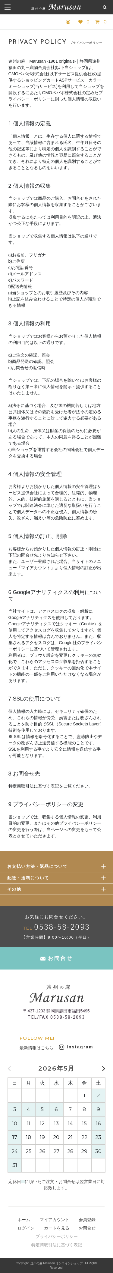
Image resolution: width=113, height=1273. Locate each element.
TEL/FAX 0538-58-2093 (56, 1017)
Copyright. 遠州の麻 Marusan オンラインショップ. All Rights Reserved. (56, 1265)
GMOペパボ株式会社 (28, 73)
